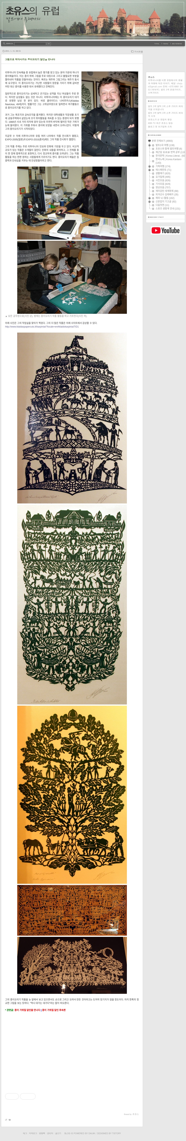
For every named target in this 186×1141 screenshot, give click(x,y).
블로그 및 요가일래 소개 (160, 126)
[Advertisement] (72, 1049)
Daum (91, 1133)
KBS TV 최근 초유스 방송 (160, 123)
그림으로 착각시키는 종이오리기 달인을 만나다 (30, 59)
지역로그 (33, 1133)
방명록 (42, 1133)
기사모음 (138, 51)
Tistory (116, 1133)
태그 (25, 1133)
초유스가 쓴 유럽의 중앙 (160, 119)
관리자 (50, 1133)
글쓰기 (58, 1133)
